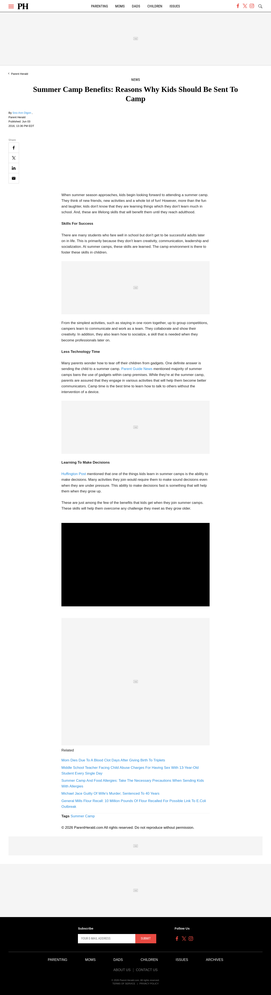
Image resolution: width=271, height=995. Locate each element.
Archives (214, 960)
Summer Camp (83, 816)
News (135, 80)
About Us (122, 970)
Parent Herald (19, 73)
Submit (146, 938)
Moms (120, 6)
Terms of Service (123, 983)
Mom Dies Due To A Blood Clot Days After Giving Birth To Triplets (113, 760)
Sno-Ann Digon (22, 112)
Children (154, 6)
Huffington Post (73, 474)
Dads (136, 6)
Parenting (99, 6)
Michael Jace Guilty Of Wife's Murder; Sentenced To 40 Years (110, 793)
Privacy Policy (149, 983)
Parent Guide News (136, 369)
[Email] (13, 178)
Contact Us (147, 970)
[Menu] (11, 6)
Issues (175, 6)
